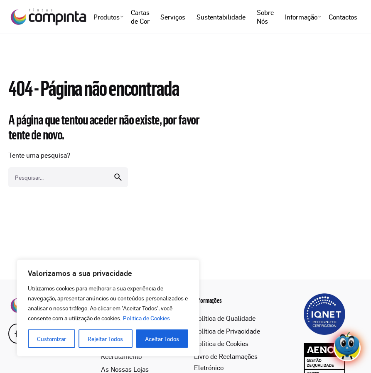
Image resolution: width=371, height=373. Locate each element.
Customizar (51, 338)
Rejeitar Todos (105, 338)
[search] (118, 177)
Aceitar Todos (162, 338)
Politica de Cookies (146, 318)
